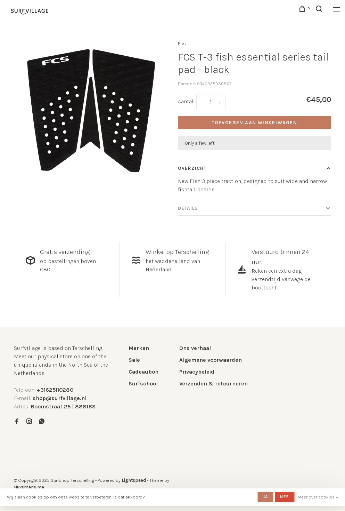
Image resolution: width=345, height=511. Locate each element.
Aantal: (186, 101)
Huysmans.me (29, 487)
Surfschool (143, 383)
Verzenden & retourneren (213, 383)
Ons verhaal (195, 348)
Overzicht (192, 168)
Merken (139, 348)
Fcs (182, 44)
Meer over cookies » (318, 497)
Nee (284, 496)
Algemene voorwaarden (210, 360)
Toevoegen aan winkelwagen (254, 123)
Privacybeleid (196, 371)
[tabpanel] (90, 110)
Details (188, 208)
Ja (265, 496)
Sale (134, 360)
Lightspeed (134, 480)
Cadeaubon (143, 371)
